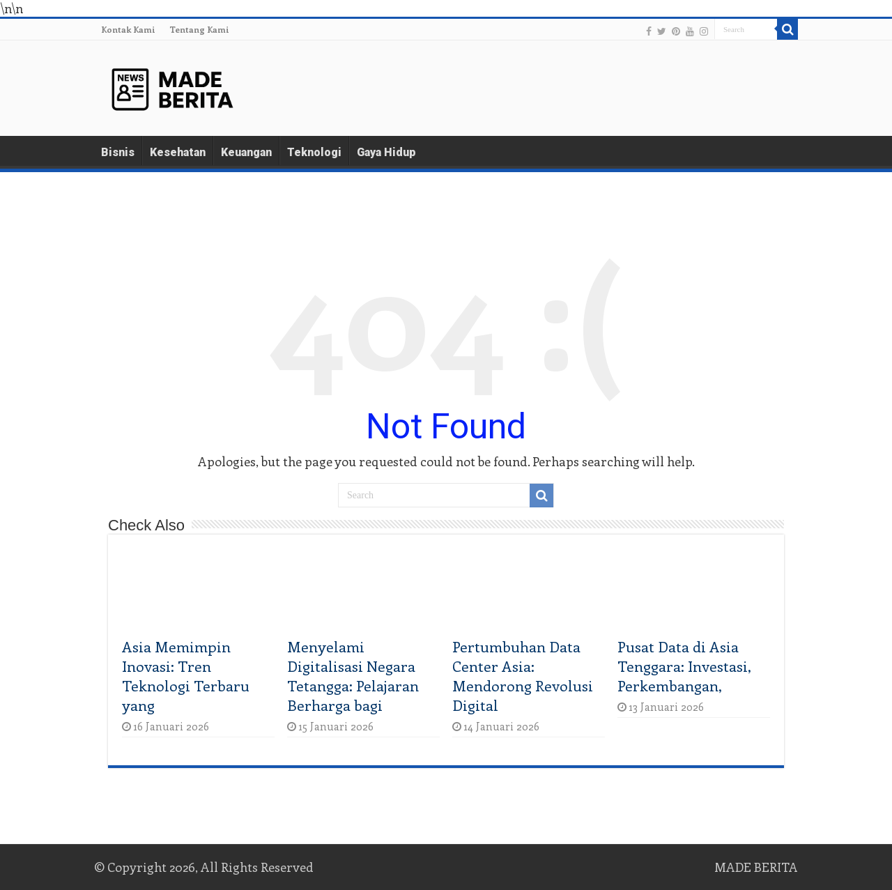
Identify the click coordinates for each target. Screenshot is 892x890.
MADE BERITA (756, 867)
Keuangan (246, 152)
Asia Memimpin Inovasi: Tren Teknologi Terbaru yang (185, 675)
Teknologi (314, 152)
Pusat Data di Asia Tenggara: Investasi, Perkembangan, (684, 665)
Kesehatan (178, 152)
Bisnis (117, 152)
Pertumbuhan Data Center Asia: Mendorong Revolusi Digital (522, 675)
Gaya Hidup (386, 152)
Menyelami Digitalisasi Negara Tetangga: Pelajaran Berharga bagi (353, 675)
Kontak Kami (128, 29)
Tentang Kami (199, 29)
